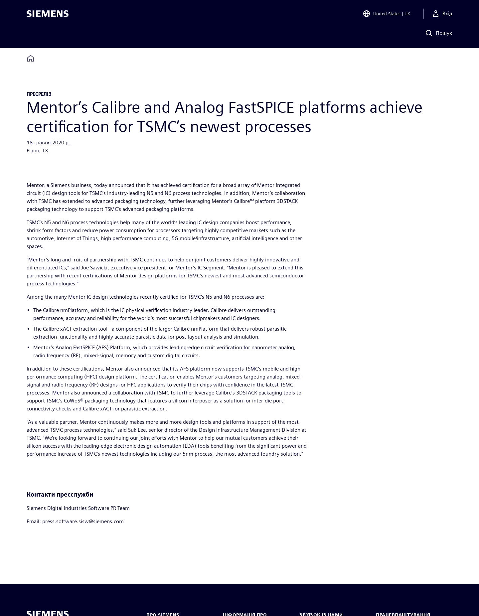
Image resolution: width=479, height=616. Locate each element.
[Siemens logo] (48, 14)
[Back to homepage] (31, 58)
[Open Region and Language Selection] (386, 14)
